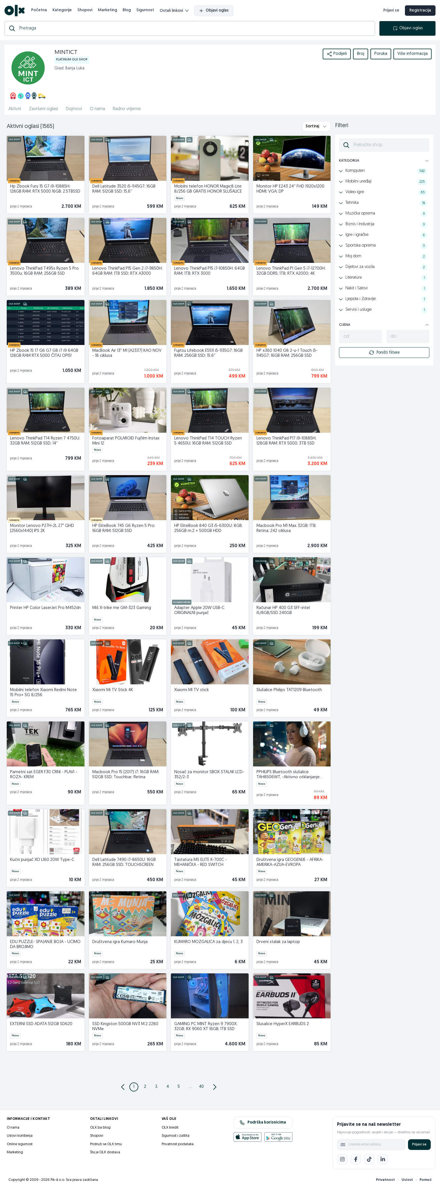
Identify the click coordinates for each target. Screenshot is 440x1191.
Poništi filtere (384, 352)
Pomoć (426, 1180)
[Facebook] (355, 1159)
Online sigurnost (20, 1144)
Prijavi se (419, 1144)
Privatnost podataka (178, 1144)
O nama (13, 1127)
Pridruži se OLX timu (106, 1144)
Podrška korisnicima (263, 1122)
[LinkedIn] (382, 1159)
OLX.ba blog (100, 1127)
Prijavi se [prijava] (391, 10)
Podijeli (337, 54)
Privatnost (385, 1180)
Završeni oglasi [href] (43, 109)
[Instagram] (342, 1159)
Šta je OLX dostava (105, 1152)
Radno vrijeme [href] (127, 109)
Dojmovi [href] (74, 109)
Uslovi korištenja (20, 1136)
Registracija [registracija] (420, 10)
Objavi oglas (214, 10)
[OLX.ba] (14, 10)
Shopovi (84, 10)
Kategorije (62, 10)
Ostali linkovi (174, 11)
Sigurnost (145, 10)
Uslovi (407, 1180)
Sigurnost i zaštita (175, 1136)
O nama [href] (97, 109)
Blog (127, 10)
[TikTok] (369, 1159)
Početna (39, 10)
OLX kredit (170, 1127)
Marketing (107, 10)
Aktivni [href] (14, 109)
